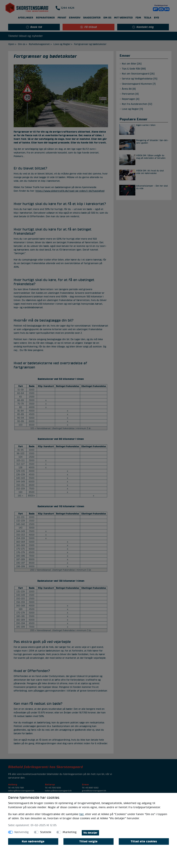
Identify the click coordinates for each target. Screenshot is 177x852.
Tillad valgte (88, 841)
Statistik (45, 832)
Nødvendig (21, 832)
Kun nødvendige (33, 841)
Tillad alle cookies (144, 841)
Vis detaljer (90, 832)
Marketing (70, 832)
